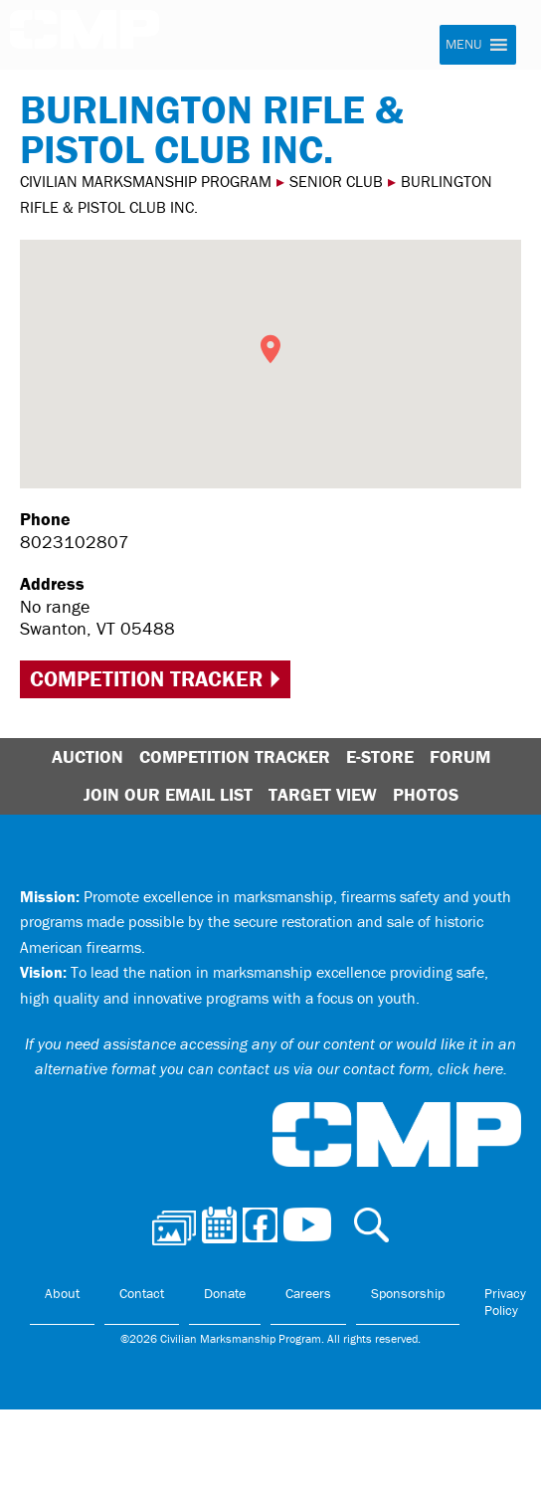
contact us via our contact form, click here (360, 1068)
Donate (225, 1293)
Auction (87, 756)
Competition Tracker (146, 678)
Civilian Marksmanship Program (84, 36)
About (62, 1293)
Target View (323, 794)
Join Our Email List (168, 794)
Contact (141, 1293)
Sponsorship (408, 1293)
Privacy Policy (505, 1302)
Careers (308, 1293)
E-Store (380, 756)
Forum (460, 756)
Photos (425, 794)
